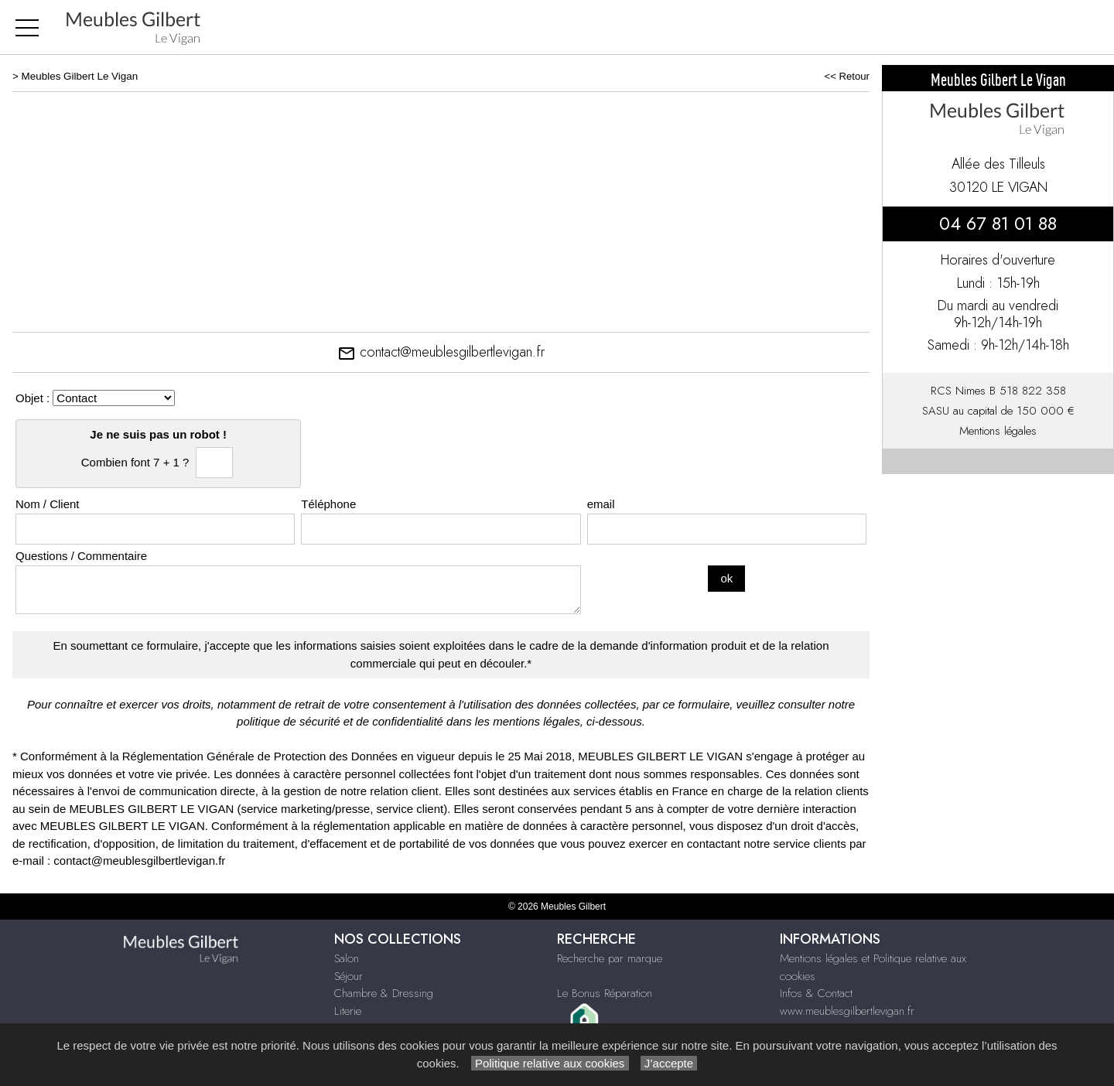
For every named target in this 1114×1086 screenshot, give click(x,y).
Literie (347, 1010)
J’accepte (669, 1063)
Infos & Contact (816, 993)
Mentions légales (998, 430)
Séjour (348, 976)
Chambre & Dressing (383, 993)
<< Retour (847, 76)
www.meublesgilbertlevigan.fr (847, 1010)
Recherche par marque (609, 958)
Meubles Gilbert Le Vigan (80, 76)
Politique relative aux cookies (550, 1063)
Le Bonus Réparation (604, 993)
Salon (346, 958)
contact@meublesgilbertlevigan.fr (441, 352)
